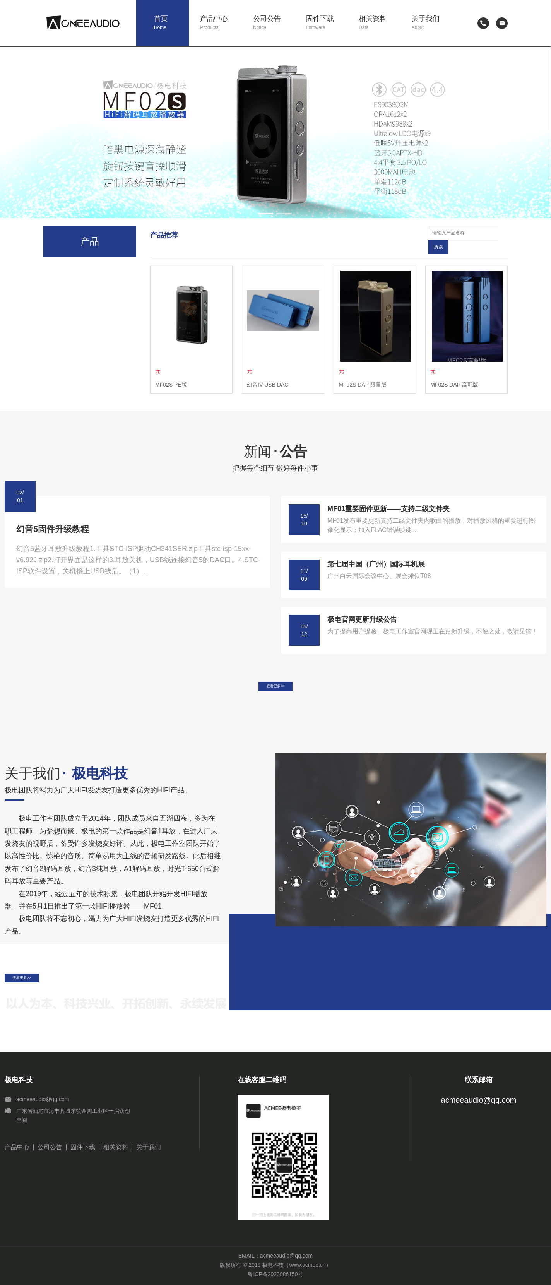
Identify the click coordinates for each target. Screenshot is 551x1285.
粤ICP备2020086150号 (275, 1274)
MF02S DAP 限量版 (362, 371)
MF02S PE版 (171, 371)
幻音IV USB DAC (267, 371)
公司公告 (274, 23)
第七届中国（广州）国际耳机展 (376, 550)
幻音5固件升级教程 (52, 515)
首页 (171, 23)
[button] (265, 213)
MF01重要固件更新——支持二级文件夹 (388, 495)
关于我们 (432, 23)
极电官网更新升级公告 (362, 605)
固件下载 (327, 23)
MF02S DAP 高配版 (454, 371)
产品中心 (221, 23)
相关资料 (379, 23)
